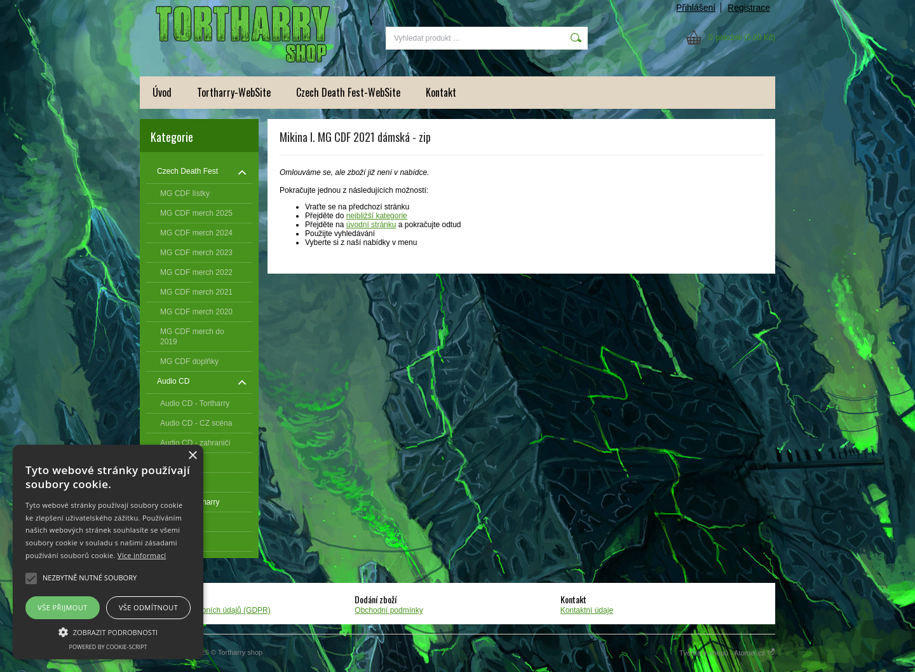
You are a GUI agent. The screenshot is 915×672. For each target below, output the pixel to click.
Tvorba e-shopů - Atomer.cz (727, 653)
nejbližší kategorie (376, 215)
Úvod (162, 92)
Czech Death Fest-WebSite (348, 92)
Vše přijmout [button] (62, 607)
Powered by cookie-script (108, 647)
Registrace (749, 8)
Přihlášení (695, 8)
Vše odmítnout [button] (148, 607)
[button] (108, 631)
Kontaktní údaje (586, 610)
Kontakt (441, 92)
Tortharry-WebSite (234, 92)
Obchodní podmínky (389, 610)
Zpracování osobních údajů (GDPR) (210, 610)
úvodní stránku (371, 224)
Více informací (142, 555)
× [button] (192, 456)
